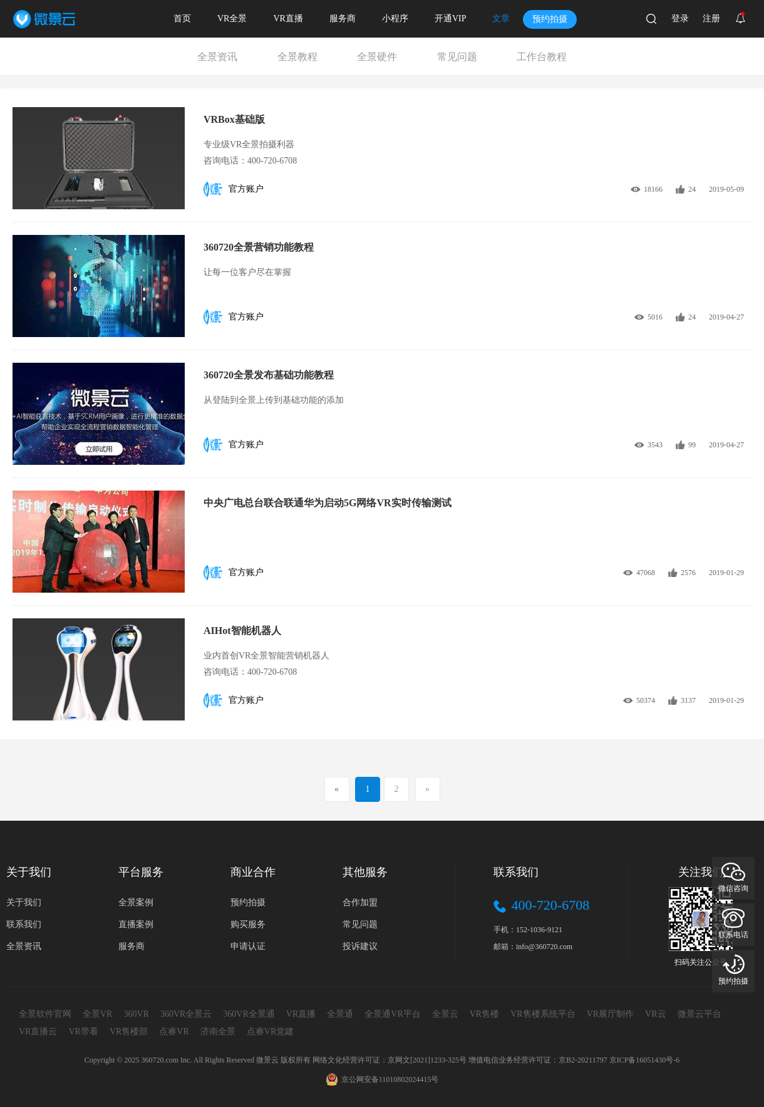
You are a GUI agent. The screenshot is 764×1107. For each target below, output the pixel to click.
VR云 (655, 1014)
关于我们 (23, 902)
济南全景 (217, 1031)
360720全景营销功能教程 (259, 247)
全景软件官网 (45, 1014)
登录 (680, 18)
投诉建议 (360, 946)
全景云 (445, 1014)
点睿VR (173, 1031)
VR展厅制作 (610, 1014)
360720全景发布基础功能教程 (269, 375)
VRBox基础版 (234, 119)
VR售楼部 (129, 1031)
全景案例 (135, 902)
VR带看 (83, 1031)
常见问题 (457, 56)
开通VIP (451, 18)
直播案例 (135, 924)
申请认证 (248, 946)
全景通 (340, 1014)
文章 (501, 18)
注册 (711, 18)
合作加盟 (360, 902)
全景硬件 (377, 56)
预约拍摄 (549, 19)
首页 (182, 18)
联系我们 (23, 924)
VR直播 (287, 18)
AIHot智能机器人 (242, 630)
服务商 (342, 18)
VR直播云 (38, 1031)
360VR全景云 (186, 1014)
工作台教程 (542, 56)
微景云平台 (699, 1014)
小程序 (395, 18)
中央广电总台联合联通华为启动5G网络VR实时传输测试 (328, 502)
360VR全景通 (248, 1014)
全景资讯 (217, 56)
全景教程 (297, 56)
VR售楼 (484, 1014)
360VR (135, 1014)
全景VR (97, 1014)
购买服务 (248, 924)
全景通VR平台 (392, 1014)
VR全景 (232, 18)
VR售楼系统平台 (542, 1014)
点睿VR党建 (270, 1031)
